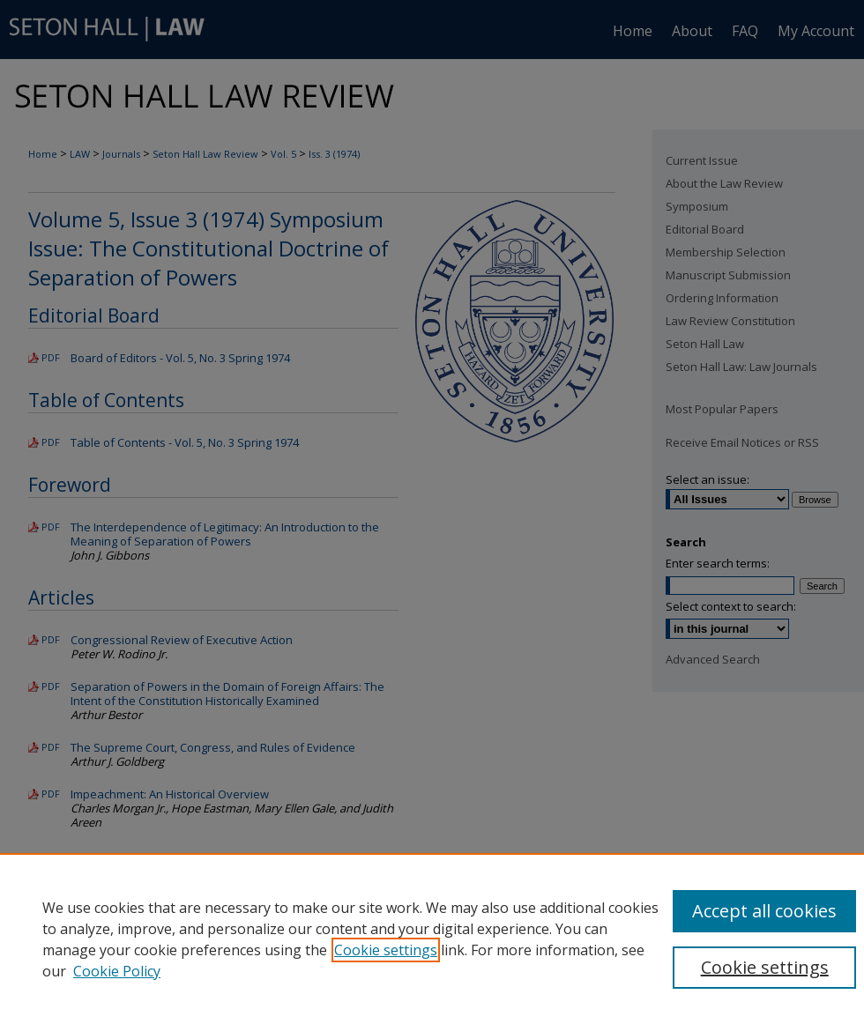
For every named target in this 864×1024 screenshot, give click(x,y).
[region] (432, 938)
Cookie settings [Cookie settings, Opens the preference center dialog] (765, 967)
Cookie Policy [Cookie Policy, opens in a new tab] (116, 971)
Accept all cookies (764, 911)
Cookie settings (385, 950)
